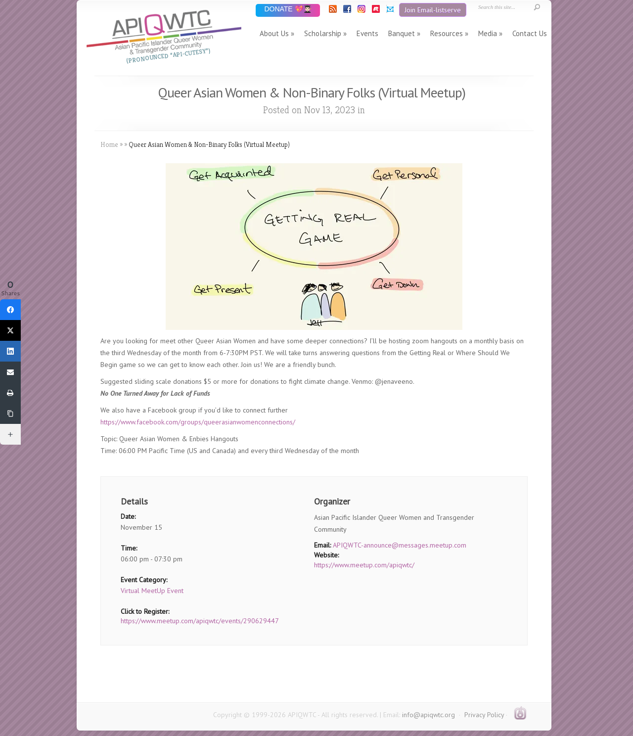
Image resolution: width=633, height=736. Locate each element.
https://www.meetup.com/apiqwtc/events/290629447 (200, 620)
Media (487, 33)
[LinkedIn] (10, 351)
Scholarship (322, 33)
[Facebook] (10, 309)
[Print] (10, 392)
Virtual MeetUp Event (152, 590)
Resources (446, 33)
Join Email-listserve (433, 9)
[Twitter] (10, 330)
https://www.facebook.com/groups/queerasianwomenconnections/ (197, 421)
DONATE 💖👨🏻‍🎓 (287, 9)
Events (367, 33)
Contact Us (529, 33)
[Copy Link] (10, 413)
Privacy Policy (484, 714)
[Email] (10, 372)
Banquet (401, 33)
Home (109, 144)
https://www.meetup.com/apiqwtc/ (364, 564)
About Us (274, 33)
